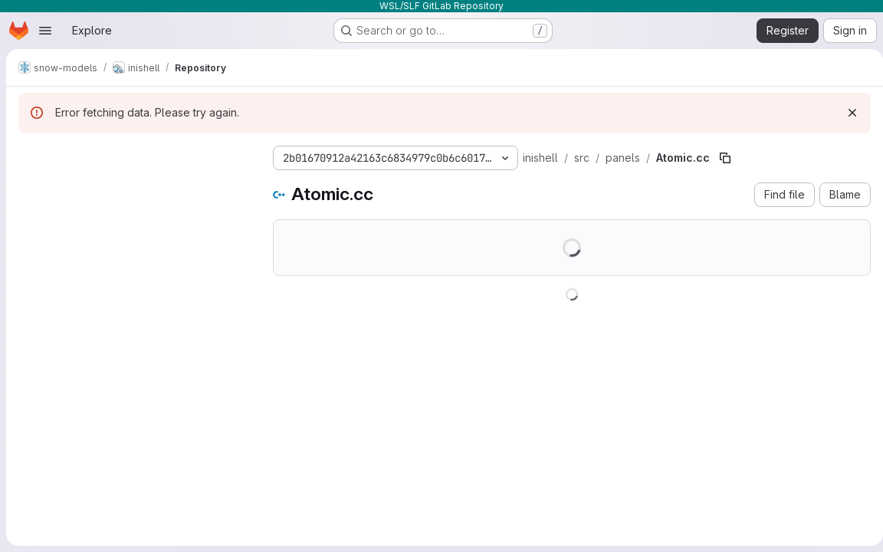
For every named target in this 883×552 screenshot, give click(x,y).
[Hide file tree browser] (30, 155)
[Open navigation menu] (45, 30)
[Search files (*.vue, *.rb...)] (133, 185)
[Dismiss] (846, 113)
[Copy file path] (725, 158)
